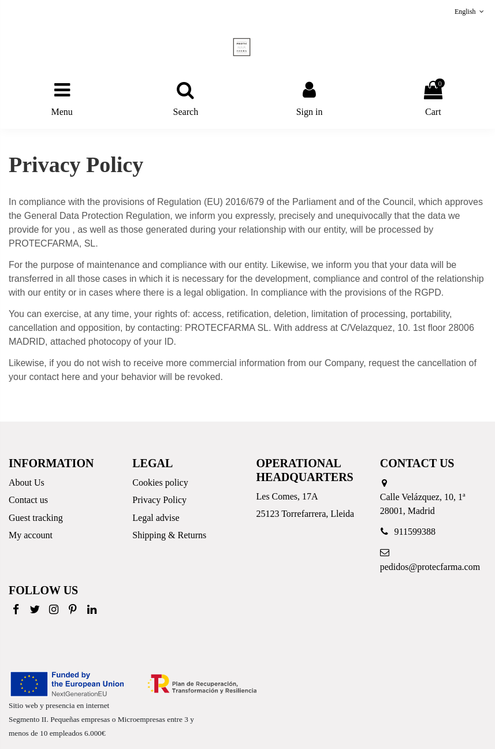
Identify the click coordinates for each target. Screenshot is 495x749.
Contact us (28, 500)
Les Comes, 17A (287, 496)
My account (31, 535)
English (470, 12)
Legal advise (155, 518)
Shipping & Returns (169, 535)
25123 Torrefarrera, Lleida (305, 514)
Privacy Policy (159, 500)
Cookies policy (160, 482)
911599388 (415, 531)
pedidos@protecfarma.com (430, 567)
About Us (26, 482)
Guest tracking (36, 518)
